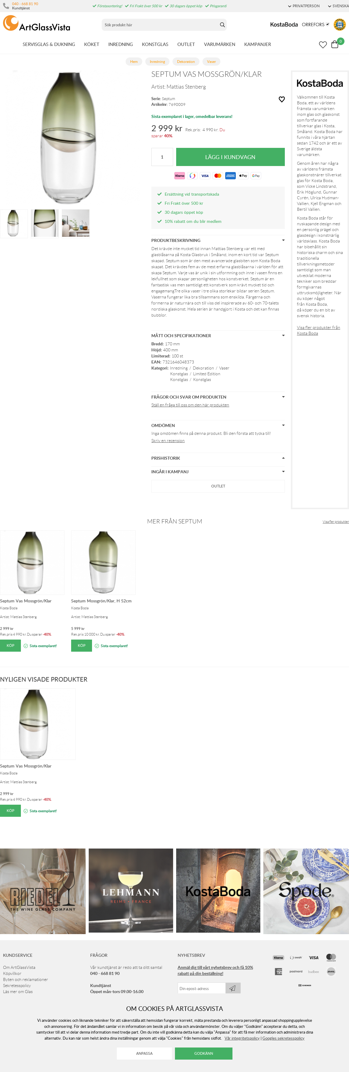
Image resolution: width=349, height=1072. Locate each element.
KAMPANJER (257, 44)
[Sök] (160, 25)
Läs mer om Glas (18, 991)
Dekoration (203, 368)
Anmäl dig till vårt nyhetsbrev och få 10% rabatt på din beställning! (215, 970)
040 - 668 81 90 (25, 3)
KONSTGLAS (155, 44)
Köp (10, 645)
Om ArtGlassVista (19, 967)
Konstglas (179, 373)
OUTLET (186, 44)
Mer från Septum (174, 521)
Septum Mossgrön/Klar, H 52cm (101, 601)
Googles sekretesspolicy (283, 1038)
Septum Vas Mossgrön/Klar (25, 601)
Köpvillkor (12, 973)
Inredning (179, 368)
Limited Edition (206, 373)
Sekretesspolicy (17, 985)
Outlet (218, 486)
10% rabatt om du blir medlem (193, 221)
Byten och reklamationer (25, 979)
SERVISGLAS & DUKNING (49, 44)
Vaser (224, 368)
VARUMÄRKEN (219, 44)
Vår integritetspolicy (242, 1038)
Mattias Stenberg (186, 87)
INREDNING (120, 44)
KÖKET (91, 44)
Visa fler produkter (336, 521)
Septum (168, 98)
